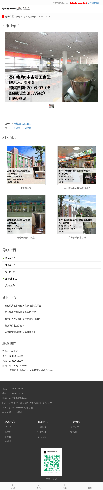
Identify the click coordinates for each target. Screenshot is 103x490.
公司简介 (75, 422)
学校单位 (10, 271)
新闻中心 (42, 422)
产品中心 (10, 422)
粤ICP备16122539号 (12, 407)
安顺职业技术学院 (22, 128)
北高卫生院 (25, 188)
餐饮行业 (10, 264)
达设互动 (17, 412)
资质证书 (74, 427)
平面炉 (8, 427)
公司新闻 (41, 427)
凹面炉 (8, 432)
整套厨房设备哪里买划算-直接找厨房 (23, 305)
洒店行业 (10, 258)
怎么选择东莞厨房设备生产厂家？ (21, 312)
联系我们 (74, 432)
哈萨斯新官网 (93, 3)
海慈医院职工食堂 (22, 123)
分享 (13, 485)
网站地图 (28, 407)
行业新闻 (41, 432)
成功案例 (32, 16)
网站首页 (20, 16)
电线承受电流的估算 (15, 325)
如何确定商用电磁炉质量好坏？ (20, 332)
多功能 (8, 436)
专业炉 (8, 441)
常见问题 (41, 436)
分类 (64, 485)
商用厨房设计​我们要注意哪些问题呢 (22, 319)
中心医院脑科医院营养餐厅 (77, 188)
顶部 (90, 485)
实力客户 (10, 285)
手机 (38, 485)
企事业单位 (44, 16)
